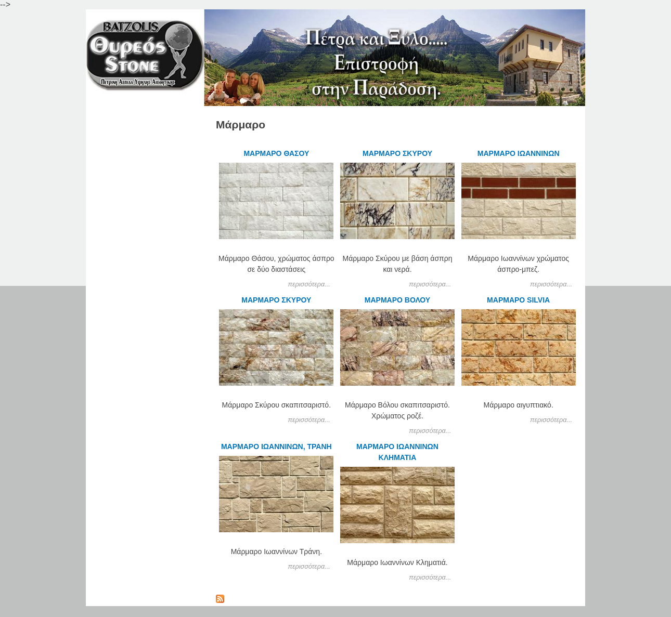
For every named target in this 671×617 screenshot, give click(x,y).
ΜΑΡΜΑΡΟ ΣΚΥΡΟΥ (397, 153)
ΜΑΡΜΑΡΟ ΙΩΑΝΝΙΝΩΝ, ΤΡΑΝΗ (276, 446)
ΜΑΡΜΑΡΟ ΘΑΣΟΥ (276, 153)
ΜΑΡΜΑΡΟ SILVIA (518, 300)
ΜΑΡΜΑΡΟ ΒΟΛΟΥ (397, 300)
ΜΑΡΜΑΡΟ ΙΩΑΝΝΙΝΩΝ (519, 153)
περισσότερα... (309, 284)
